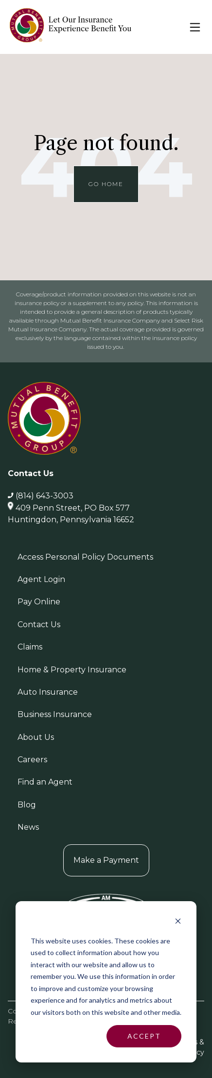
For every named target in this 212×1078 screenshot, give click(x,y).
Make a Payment (106, 860)
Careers (32, 759)
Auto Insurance (48, 692)
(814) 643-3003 (44, 495)
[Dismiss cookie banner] (178, 922)
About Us (36, 737)
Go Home (106, 184)
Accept (144, 1036)
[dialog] (106, 981)
